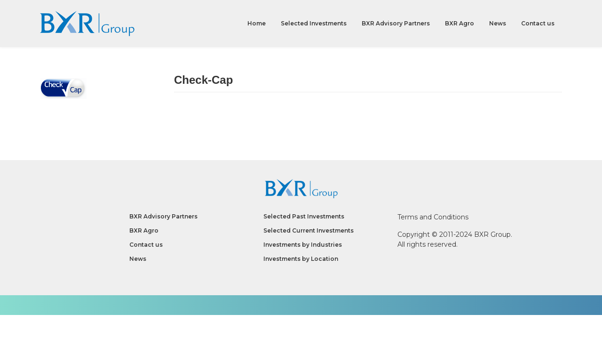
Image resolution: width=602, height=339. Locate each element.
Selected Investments (314, 23)
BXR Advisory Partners (396, 23)
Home (256, 23)
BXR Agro (459, 23)
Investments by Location (300, 258)
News (497, 23)
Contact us (537, 23)
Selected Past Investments (303, 216)
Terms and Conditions (432, 217)
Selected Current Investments (308, 230)
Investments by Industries (302, 244)
